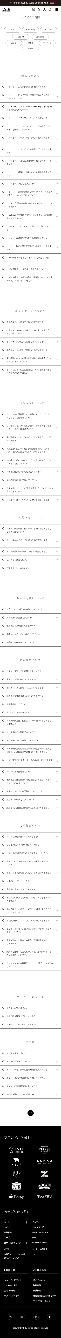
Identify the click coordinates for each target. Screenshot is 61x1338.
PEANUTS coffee (39, 1243)
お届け (13, 43)
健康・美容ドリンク (12, 1243)
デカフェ (36, 1222)
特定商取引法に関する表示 (44, 1296)
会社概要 (37, 1290)
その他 (30, 48)
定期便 (30, 43)
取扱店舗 (37, 1285)
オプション (48, 30)
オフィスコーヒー (11, 1296)
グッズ (35, 1237)
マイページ (47, 43)
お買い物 (20, 37)
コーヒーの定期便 (39, 1249)
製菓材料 (8, 1232)
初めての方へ (39, 1280)
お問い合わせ (9, 1290)
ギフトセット (30, 30)
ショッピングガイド (12, 1280)
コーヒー (8, 1222)
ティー (35, 1254)
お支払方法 (40, 37)
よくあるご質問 (10, 1285)
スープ (7, 1237)
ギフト (7, 1249)
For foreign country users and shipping (28, 2)
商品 (12, 30)
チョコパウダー (38, 1227)
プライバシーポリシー (42, 1301)
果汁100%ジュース (40, 1232)
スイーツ (8, 1227)
